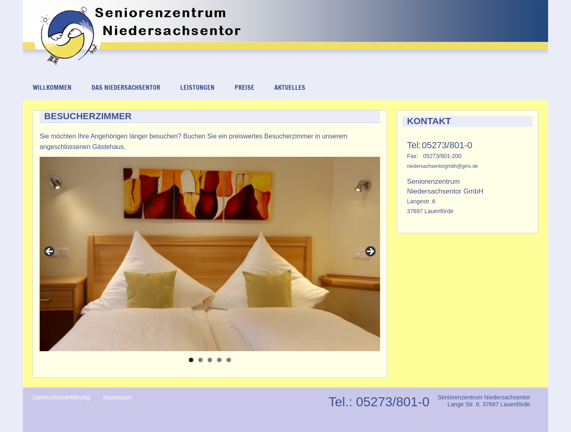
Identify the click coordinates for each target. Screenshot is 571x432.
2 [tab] (200, 360)
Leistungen (197, 87)
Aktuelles (289, 87)
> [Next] (370, 252)
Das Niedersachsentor (126, 87)
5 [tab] (228, 360)
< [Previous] (50, 252)
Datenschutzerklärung (61, 397)
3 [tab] (210, 360)
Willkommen (52, 87)
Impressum (117, 397)
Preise (244, 87)
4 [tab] (219, 360)
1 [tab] (191, 360)
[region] (210, 254)
